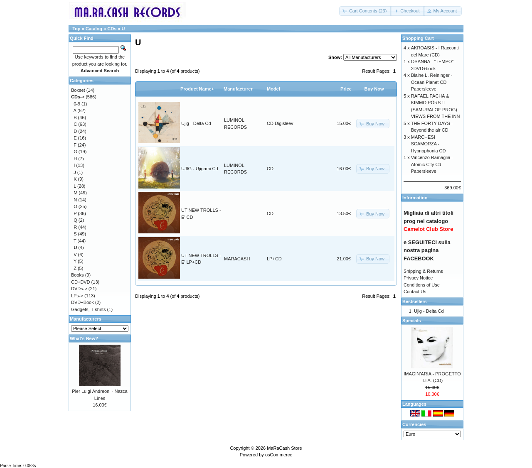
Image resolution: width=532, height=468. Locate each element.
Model (273, 88)
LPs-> (77, 295)
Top (76, 28)
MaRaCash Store (284, 448)
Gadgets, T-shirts (88, 309)
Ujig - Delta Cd (196, 123)
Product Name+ (197, 88)
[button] (365, 11)
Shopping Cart (418, 38)
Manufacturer (238, 88)
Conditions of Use (422, 284)
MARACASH (237, 258)
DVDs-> (79, 288)
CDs (111, 28)
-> (77, 96)
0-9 (77, 103)
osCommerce (278, 454)
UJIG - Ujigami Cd (199, 168)
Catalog (94, 28)
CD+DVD (80, 281)
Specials (411, 320)
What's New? (84, 338)
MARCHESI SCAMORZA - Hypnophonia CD (428, 144)
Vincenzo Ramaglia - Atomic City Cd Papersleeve (432, 164)
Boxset (78, 90)
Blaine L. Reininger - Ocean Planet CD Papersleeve (432, 82)
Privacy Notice (418, 277)
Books (77, 274)
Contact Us (415, 291)
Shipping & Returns (423, 271)
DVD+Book (82, 302)
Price (346, 88)
